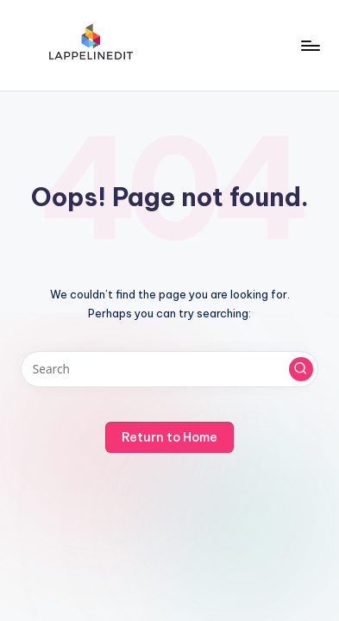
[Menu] (309, 45)
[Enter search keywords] (169, 369)
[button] (301, 369)
